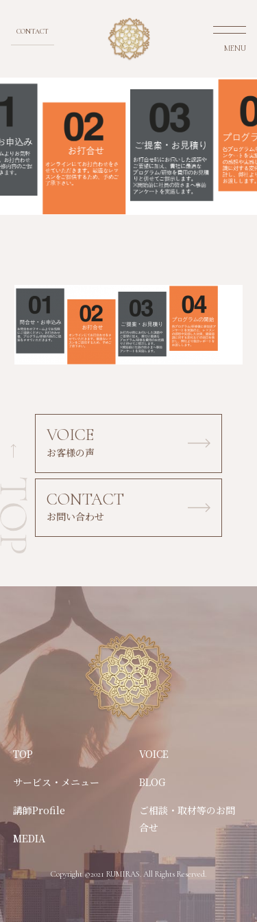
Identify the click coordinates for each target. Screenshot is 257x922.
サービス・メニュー (56, 782)
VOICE (154, 754)
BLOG (152, 782)
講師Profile (39, 810)
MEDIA (29, 838)
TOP (23, 754)
